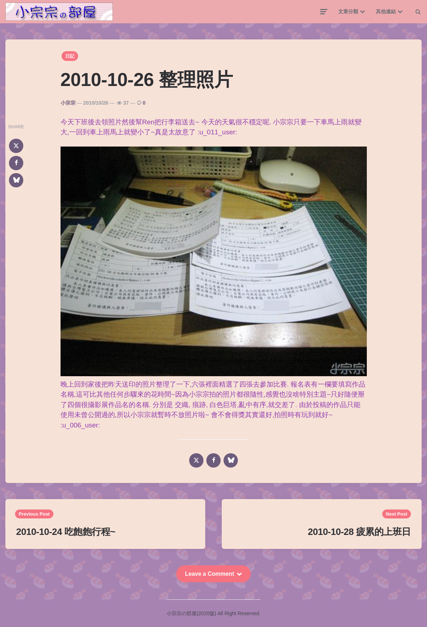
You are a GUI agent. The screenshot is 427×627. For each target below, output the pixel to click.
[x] (16, 146)
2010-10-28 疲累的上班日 (359, 531)
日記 (70, 56)
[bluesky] (16, 180)
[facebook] (16, 163)
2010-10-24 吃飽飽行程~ (65, 531)
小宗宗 (68, 103)
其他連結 (386, 11)
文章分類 (348, 11)
